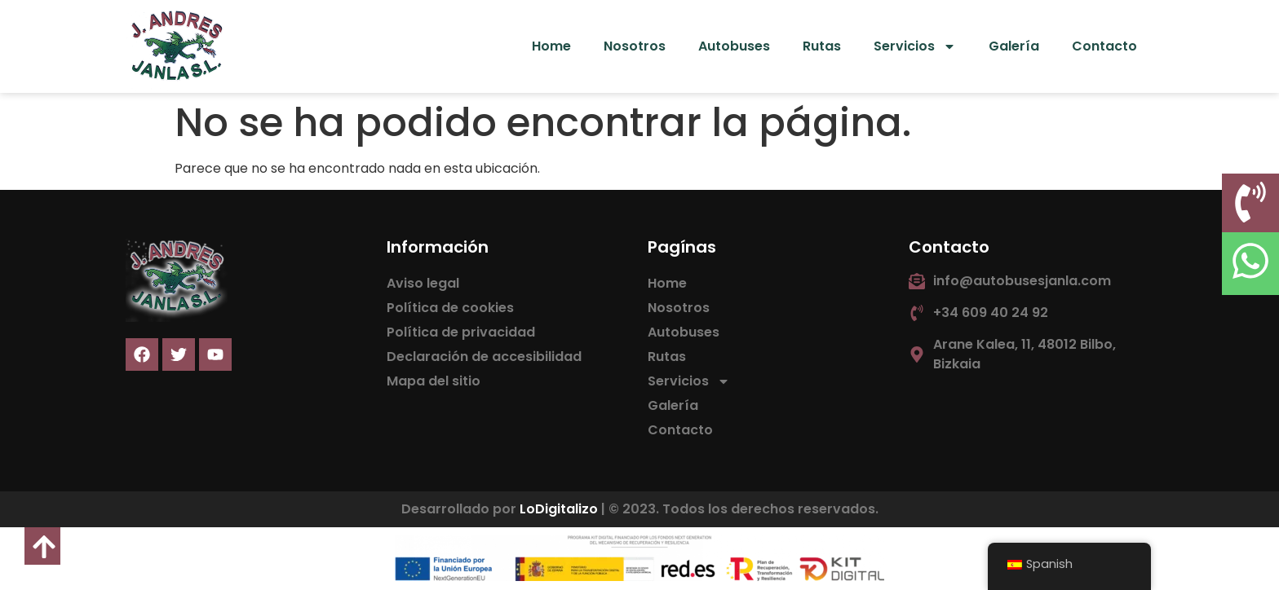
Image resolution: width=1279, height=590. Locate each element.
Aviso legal (423, 283)
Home (551, 46)
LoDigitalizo (559, 509)
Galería (1014, 46)
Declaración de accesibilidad (484, 356)
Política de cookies (450, 307)
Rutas (822, 46)
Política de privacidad (461, 332)
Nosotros (635, 46)
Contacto (1104, 46)
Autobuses (734, 46)
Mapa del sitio (433, 381)
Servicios (915, 46)
